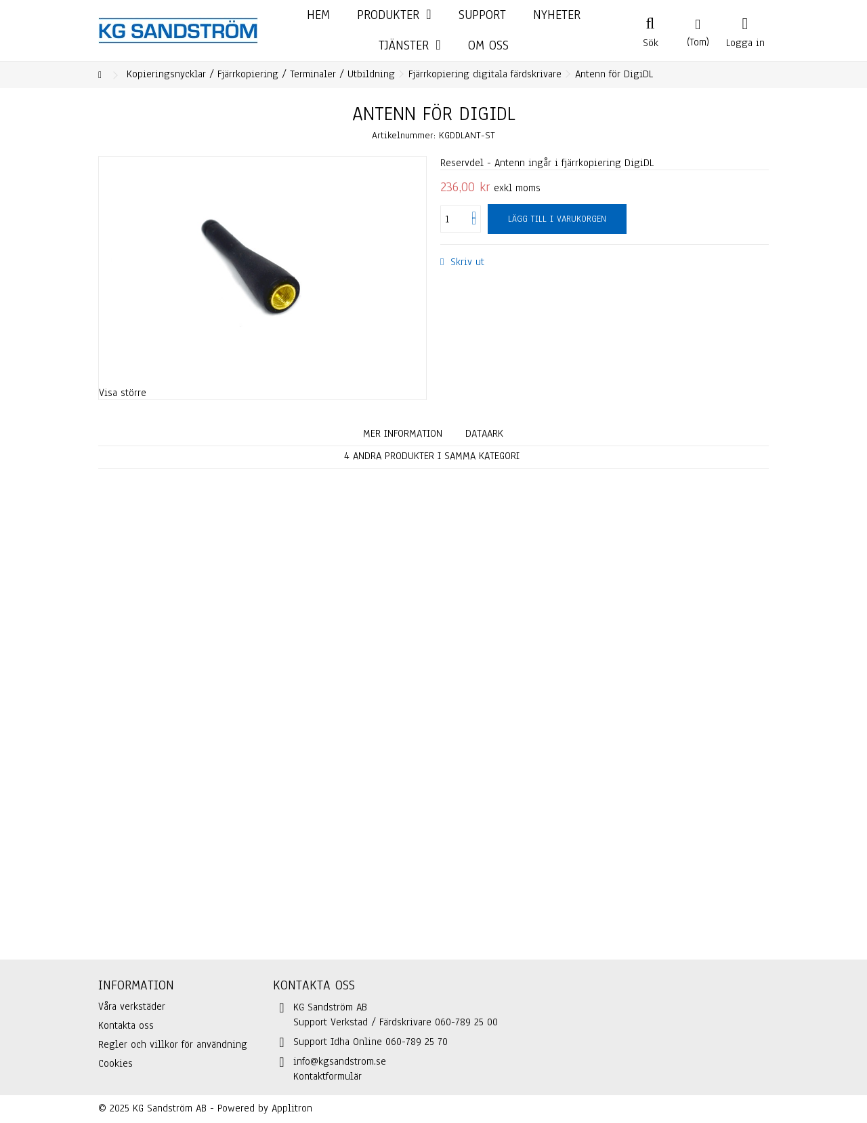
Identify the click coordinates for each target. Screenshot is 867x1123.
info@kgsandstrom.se (339, 1061)
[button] (409, 46)
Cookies (115, 1063)
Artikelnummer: (404, 135)
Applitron (292, 1108)
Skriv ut (465, 262)
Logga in (745, 41)
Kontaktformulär (327, 1076)
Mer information (402, 433)
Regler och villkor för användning (172, 1044)
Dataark (484, 433)
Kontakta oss (126, 1025)
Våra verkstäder (131, 1006)
